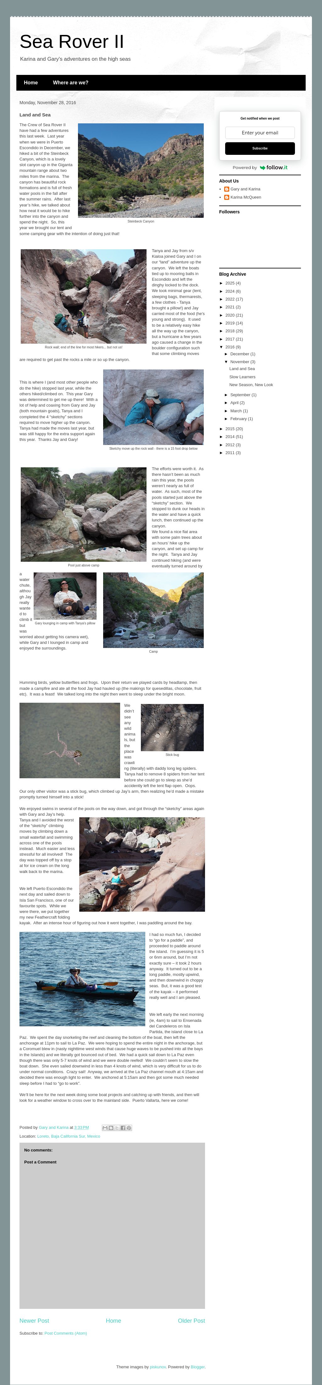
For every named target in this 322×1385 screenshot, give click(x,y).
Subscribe (260, 148)
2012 (230, 444)
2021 (230, 307)
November (240, 361)
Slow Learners (242, 376)
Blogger (198, 1367)
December (240, 354)
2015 (230, 428)
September (241, 394)
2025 (230, 283)
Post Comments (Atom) (66, 1333)
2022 (230, 299)
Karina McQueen (245, 197)
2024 (230, 291)
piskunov (158, 1367)
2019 (230, 323)
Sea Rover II (72, 41)
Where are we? (70, 82)
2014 (230, 436)
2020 (230, 315)
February (239, 418)
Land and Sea (242, 368)
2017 (230, 339)
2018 (230, 331)
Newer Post (34, 1321)
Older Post (191, 1321)
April (235, 402)
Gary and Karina (245, 189)
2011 (230, 452)
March (236, 410)
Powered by (260, 167)
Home (31, 82)
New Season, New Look (251, 384)
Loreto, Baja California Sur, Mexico (68, 1136)
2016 (230, 347)
